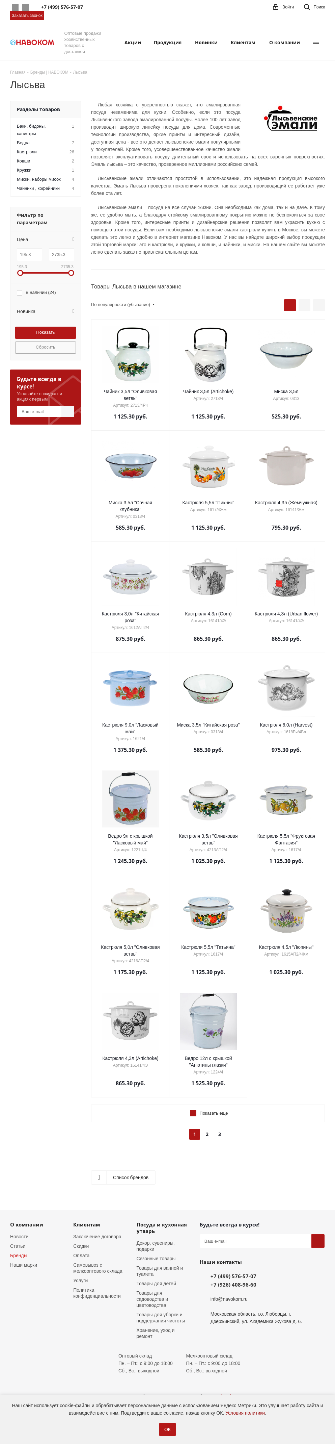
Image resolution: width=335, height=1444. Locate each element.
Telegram (25, 7)
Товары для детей (156, 1283)
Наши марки (23, 1265)
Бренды (18, 1255)
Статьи (17, 1246)
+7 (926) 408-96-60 (233, 1284)
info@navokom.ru (229, 1299)
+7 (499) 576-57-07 (233, 1276)
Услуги (80, 1280)
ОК (167, 1429)
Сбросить (45, 347)
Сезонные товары (156, 1258)
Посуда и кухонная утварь (162, 1227)
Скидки (81, 1246)
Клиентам (86, 1224)
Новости (19, 1236)
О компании (26, 1224)
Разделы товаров (38, 109)
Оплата (81, 1255)
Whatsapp (15, 7)
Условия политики (245, 1413)
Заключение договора (97, 1236)
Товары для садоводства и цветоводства (152, 1299)
